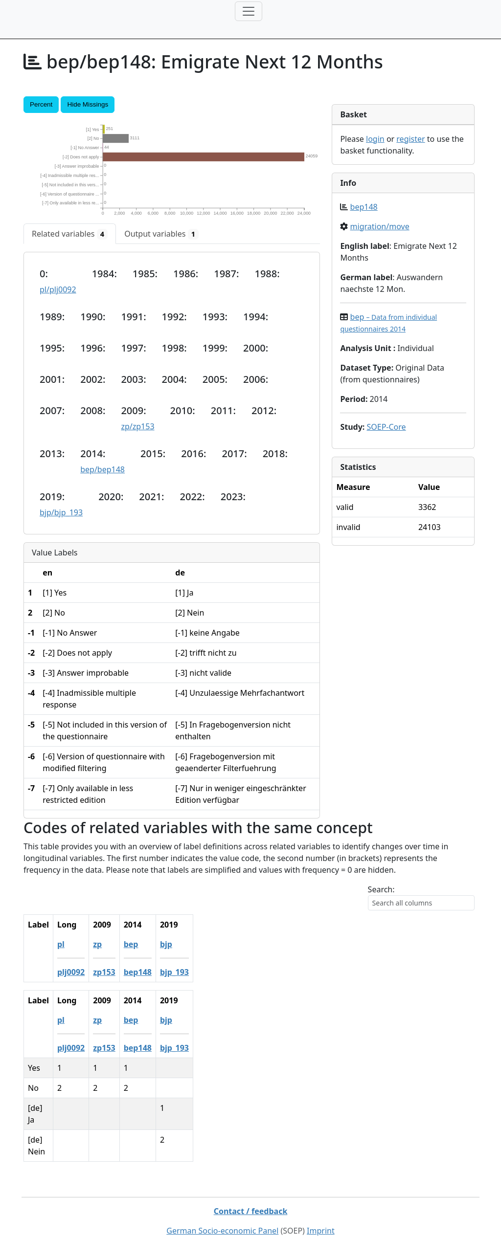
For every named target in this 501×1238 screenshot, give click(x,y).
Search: (381, 889)
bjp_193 (187, 972)
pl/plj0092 (58, 289)
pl (73, 944)
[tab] (69, 233)
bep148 (364, 206)
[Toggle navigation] (248, 11)
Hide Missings (87, 104)
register (410, 138)
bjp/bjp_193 (61, 512)
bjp (179, 944)
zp (110, 944)
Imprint (321, 1207)
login (375, 138)
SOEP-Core (386, 426)
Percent (41, 104)
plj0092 (83, 972)
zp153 (117, 972)
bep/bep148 (102, 469)
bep (144, 944)
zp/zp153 (137, 426)
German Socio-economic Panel (222, 1207)
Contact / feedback (251, 1187)
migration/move (380, 226)
